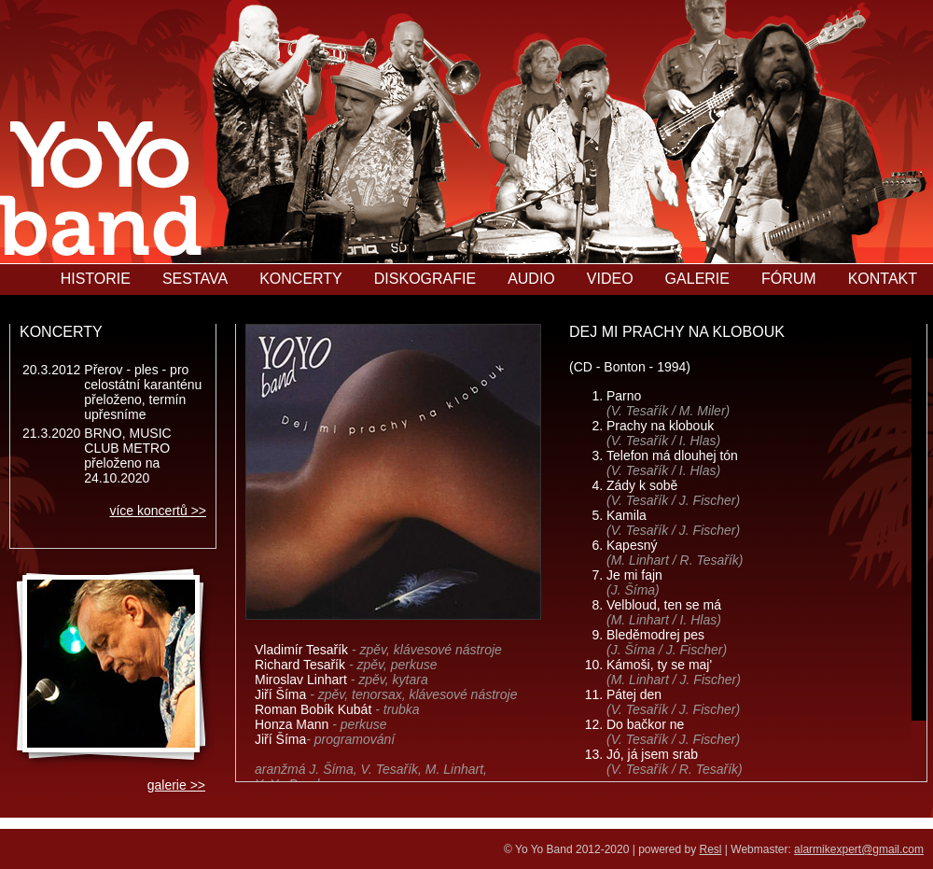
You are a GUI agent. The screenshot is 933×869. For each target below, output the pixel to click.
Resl (711, 849)
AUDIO (531, 279)
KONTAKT (882, 279)
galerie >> (176, 785)
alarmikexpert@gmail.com (859, 849)
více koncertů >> (157, 510)
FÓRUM (788, 279)
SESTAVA (195, 279)
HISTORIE (96, 279)
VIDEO (610, 279)
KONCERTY (300, 279)
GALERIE (697, 279)
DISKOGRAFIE (425, 279)
